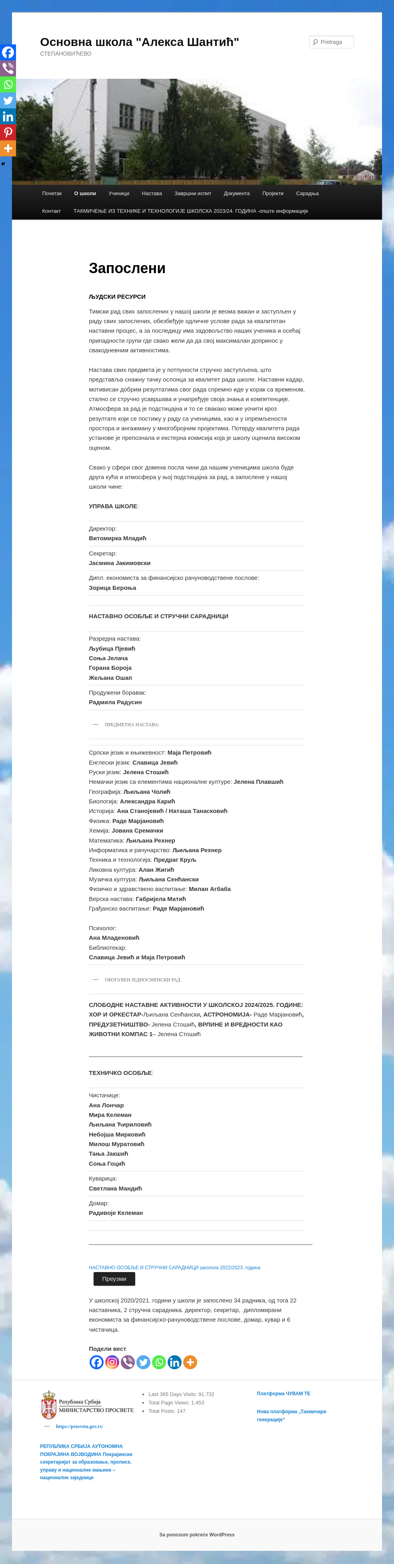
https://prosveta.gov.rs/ (79, 1426)
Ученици (119, 193)
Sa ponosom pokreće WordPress (197, 1536)
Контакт (51, 211)
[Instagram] (112, 1362)
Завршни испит (192, 193)
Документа (237, 193)
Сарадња (307, 193)
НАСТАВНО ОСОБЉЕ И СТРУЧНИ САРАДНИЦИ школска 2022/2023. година (174, 1267)
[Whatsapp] (159, 1362)
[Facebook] (97, 1362)
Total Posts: (162, 1411)
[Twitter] (143, 1362)
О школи (85, 193)
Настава (152, 193)
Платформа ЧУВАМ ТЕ (283, 1393)
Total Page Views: (169, 1403)
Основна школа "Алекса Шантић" (139, 41)
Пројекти (273, 193)
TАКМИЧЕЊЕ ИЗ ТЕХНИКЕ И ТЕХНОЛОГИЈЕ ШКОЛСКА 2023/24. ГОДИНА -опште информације (191, 211)
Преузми (114, 1278)
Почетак (52, 193)
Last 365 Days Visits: (173, 1394)
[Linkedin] (175, 1362)
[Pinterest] (8, 132)
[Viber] (128, 1362)
